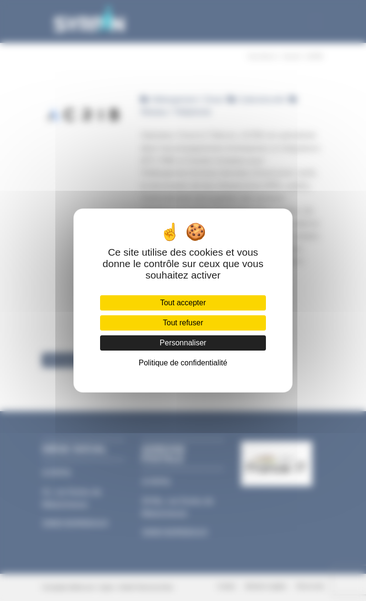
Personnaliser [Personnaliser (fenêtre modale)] (183, 343)
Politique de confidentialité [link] (183, 363)
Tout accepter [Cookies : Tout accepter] (183, 303)
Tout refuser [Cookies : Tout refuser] (183, 323)
